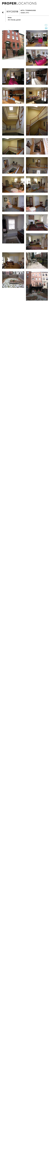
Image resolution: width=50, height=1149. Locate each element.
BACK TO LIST (3, 12)
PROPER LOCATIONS (19, 3)
